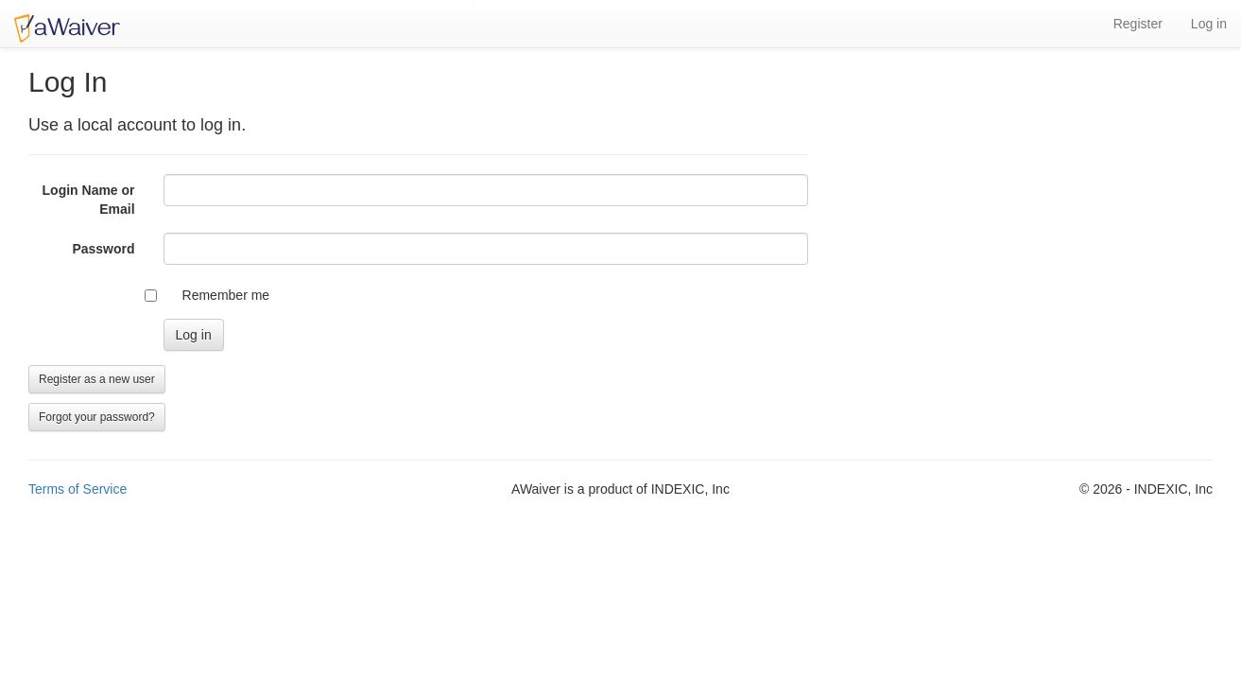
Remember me (226, 295)
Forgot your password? (97, 417)
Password (103, 248)
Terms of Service (77, 489)
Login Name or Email (89, 200)
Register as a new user (97, 379)
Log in (1209, 23)
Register (1138, 23)
